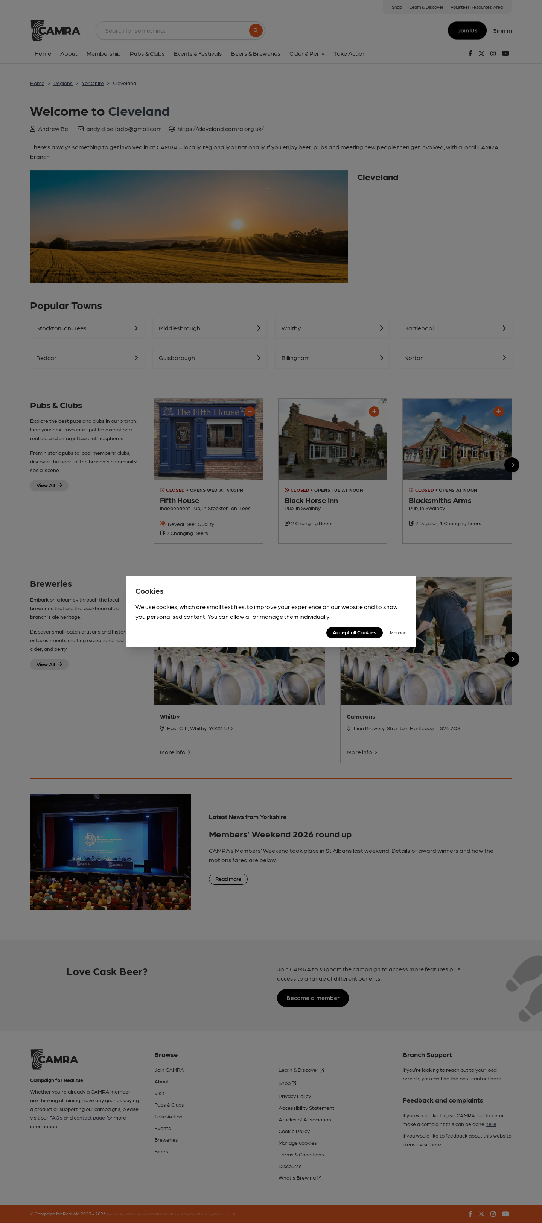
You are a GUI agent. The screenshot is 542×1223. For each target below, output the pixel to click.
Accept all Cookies (354, 632)
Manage (398, 632)
